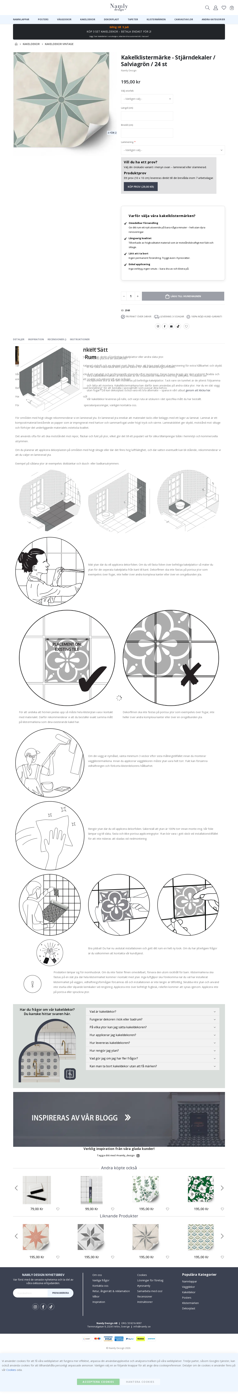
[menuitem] (21, 19)
